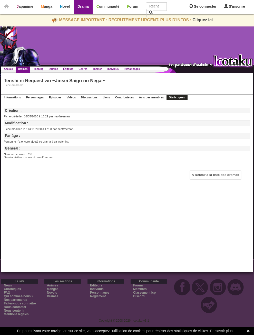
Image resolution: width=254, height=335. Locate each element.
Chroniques (12, 289)
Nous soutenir (14, 310)
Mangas (52, 289)
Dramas (23, 69)
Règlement (98, 296)
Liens (106, 97)
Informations (12, 97)
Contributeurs (124, 97)
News (8, 285)
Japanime (25, 6)
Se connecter (203, 6)
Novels (52, 292)
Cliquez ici (202, 20)
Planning (38, 69)
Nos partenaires (15, 300)
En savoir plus (221, 331)
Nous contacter (15, 307)
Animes (52, 285)
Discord (139, 296)
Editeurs (96, 285)
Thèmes (97, 69)
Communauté (107, 6)
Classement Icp (144, 292)
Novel (65, 6)
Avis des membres (151, 97)
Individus (113, 69)
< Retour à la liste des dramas (215, 175)
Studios (53, 69)
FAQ (7, 292)
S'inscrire (234, 6)
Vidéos (71, 97)
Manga (46, 6)
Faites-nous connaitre (20, 303)
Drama (83, 6)
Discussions (89, 97)
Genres (83, 69)
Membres (140, 289)
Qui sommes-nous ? (18, 296)
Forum (132, 6)
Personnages (132, 69)
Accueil (8, 69)
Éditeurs (68, 69)
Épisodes (55, 97)
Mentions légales (16, 314)
